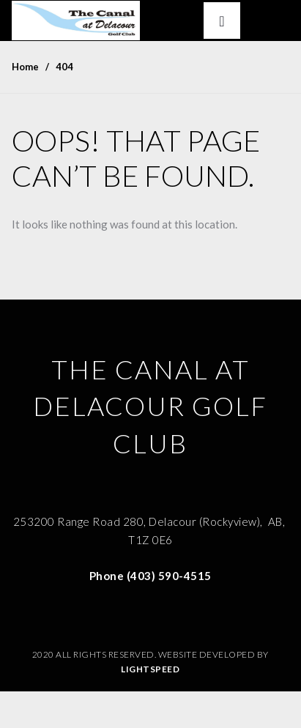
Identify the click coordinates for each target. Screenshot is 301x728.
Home (25, 67)
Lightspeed (150, 669)
